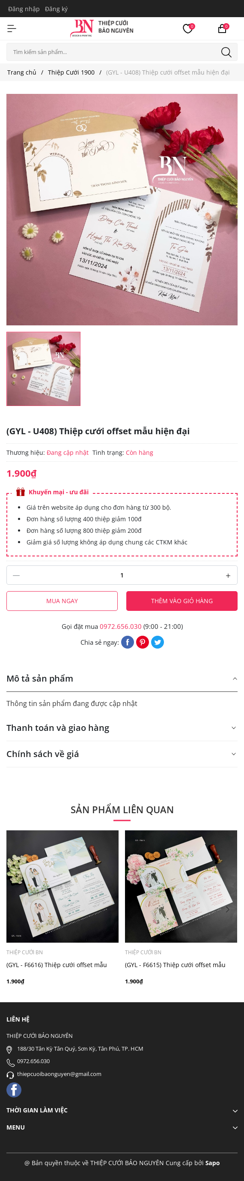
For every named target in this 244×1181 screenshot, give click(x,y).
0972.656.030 (121, 626)
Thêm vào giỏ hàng (182, 601)
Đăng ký (56, 9)
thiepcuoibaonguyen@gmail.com (59, 1074)
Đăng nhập (24, 9)
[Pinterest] (142, 641)
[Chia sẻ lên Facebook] (127, 641)
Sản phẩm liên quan (122, 809)
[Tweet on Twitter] (157, 641)
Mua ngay (62, 601)
